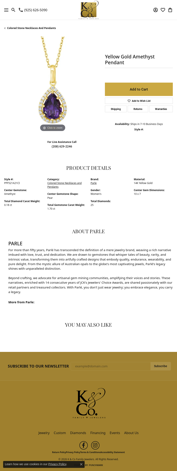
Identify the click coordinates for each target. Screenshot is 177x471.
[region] (52, 84)
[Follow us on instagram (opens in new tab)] (95, 445)
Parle (94, 183)
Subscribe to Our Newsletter (38, 366)
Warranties (161, 109)
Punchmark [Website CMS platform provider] (96, 465)
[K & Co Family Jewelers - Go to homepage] (88, 404)
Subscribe (160, 366)
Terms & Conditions (90, 452)
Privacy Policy (73, 452)
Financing (98, 433)
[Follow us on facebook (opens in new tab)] (83, 445)
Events (115, 433)
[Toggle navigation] (5, 10)
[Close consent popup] (81, 464)
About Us (131, 433)
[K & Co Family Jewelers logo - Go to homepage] (88, 10)
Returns (138, 109)
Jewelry (44, 433)
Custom (60, 433)
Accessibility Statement (113, 452)
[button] (13, 10)
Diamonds (78, 433)
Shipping (116, 109)
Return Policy (59, 452)
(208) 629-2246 (62, 146)
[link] (32, 10)
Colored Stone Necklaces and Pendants (31, 28)
